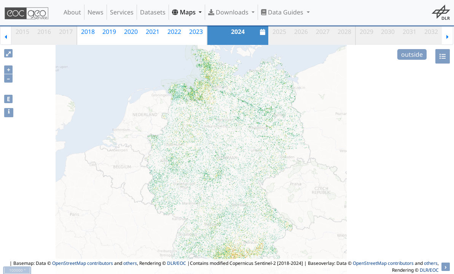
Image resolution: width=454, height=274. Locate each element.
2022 (174, 31)
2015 (22, 31)
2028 (344, 31)
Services (122, 12)
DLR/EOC (176, 263)
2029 (366, 31)
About (72, 12)
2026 (301, 31)
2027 (323, 31)
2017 (66, 31)
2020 (131, 31)
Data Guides (283, 12)
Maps (184, 12)
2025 (279, 31)
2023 (196, 31)
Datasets (153, 12)
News (96, 12)
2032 (431, 31)
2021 (152, 31)
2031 (409, 31)
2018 (88, 31)
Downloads (229, 12)
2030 (388, 31)
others (130, 263)
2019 (109, 31)
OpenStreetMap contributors (82, 263)
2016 (44, 31)
